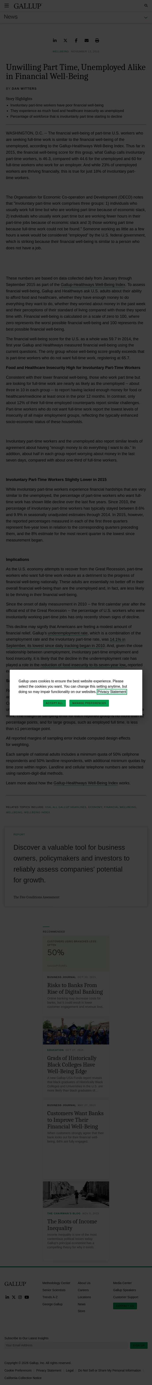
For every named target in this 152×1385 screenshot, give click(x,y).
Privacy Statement (112, 692)
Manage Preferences (89, 703)
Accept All (54, 703)
